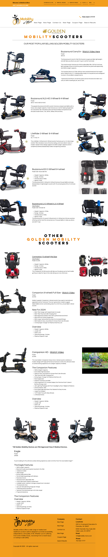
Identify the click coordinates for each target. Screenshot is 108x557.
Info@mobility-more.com (84, 536)
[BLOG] (85, 2)
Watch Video (68, 293)
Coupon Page (61, 537)
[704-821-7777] (86, 16)
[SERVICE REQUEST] (75, 2)
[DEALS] (92, 2)
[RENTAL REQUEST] (63, 2)
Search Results (61, 541)
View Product (36, 206)
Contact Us (61, 530)
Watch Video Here (91, 52)
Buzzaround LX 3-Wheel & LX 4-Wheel (48, 204)
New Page (60, 522)
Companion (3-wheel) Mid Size (44, 257)
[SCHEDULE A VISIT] (50, 2)
